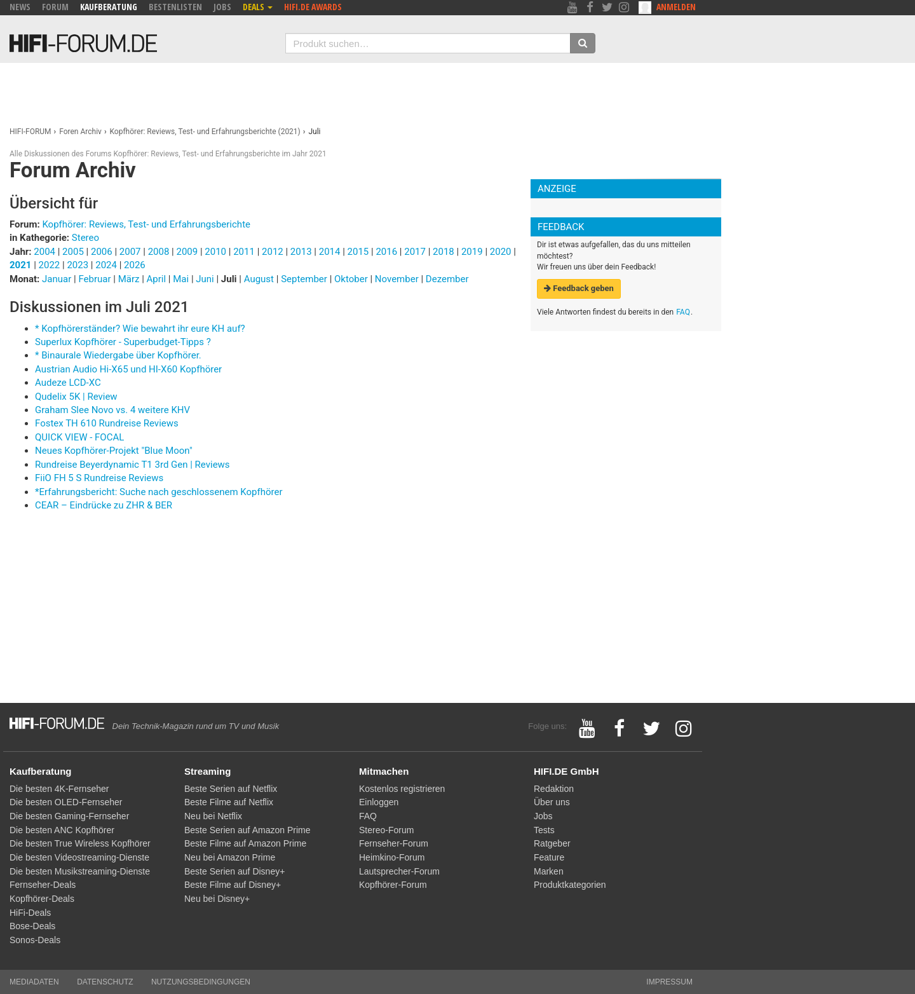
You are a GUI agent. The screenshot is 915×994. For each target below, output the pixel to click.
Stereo (85, 237)
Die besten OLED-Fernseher (66, 802)
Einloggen (378, 802)
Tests (544, 830)
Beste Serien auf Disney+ (234, 871)
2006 (101, 251)
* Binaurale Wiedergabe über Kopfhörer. (118, 355)
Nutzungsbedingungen (200, 981)
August (260, 279)
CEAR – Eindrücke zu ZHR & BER (103, 505)
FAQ (683, 312)
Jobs (222, 7)
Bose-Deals (32, 926)
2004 (44, 251)
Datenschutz (105, 981)
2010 (215, 251)
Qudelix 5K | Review (76, 396)
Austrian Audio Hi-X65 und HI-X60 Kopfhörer (128, 369)
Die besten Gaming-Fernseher (69, 816)
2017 (415, 251)
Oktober (352, 279)
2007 (130, 251)
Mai (182, 279)
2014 (330, 251)
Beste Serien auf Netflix (230, 789)
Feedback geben (579, 288)
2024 (106, 265)
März (130, 279)
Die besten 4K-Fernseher (59, 789)
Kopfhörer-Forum (393, 885)
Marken (549, 871)
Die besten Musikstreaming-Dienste (80, 871)
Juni (206, 279)
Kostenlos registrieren (402, 789)
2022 (49, 265)
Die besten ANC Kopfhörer (62, 830)
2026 (135, 265)
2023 (77, 265)
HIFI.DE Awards (313, 7)
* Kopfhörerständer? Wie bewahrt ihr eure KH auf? (140, 328)
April (157, 279)
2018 (443, 251)
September (305, 279)
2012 (272, 251)
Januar (58, 279)
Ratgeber (552, 843)
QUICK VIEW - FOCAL (79, 437)
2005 (73, 251)
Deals (258, 7)
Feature (549, 857)
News (20, 7)
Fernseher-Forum (393, 843)
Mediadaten (34, 981)
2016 (386, 251)
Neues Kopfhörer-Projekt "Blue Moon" (114, 450)
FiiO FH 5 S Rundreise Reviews (99, 478)
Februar (95, 279)
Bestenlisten (175, 7)
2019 (472, 251)
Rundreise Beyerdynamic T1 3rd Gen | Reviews (132, 464)
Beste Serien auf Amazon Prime (247, 830)
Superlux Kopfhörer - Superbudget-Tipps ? (123, 342)
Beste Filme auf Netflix (228, 802)
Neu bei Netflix (213, 816)
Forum (55, 7)
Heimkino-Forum (391, 857)
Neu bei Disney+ (217, 899)
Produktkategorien (570, 885)
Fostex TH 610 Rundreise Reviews (107, 423)
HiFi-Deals (30, 913)
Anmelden (676, 7)
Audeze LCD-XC (68, 382)
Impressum (669, 981)
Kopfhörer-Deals (42, 899)
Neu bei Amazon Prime (229, 857)
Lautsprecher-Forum (399, 871)
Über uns (552, 802)
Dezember (447, 279)
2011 (244, 251)
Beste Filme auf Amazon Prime (245, 843)
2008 (159, 251)
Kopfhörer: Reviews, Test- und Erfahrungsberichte (146, 224)
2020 (501, 251)
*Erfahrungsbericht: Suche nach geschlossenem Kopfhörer (159, 492)
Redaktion (554, 789)
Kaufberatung (108, 7)
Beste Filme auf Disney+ (232, 885)
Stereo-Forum (386, 830)
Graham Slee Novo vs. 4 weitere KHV (112, 410)
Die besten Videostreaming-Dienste (79, 857)
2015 (358, 251)
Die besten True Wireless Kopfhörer (80, 843)
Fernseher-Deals (43, 885)
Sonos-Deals (35, 940)
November (398, 279)
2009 (187, 251)
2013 (301, 251)
